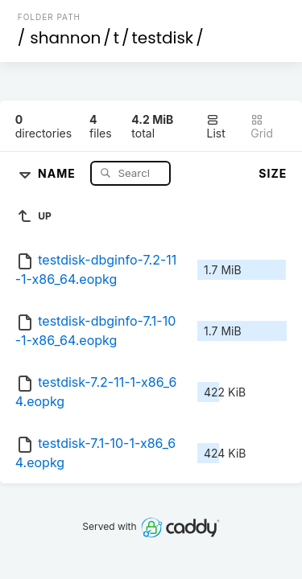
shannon (65, 38)
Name (58, 172)
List (215, 126)
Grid (261, 126)
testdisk (163, 38)
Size (273, 173)
